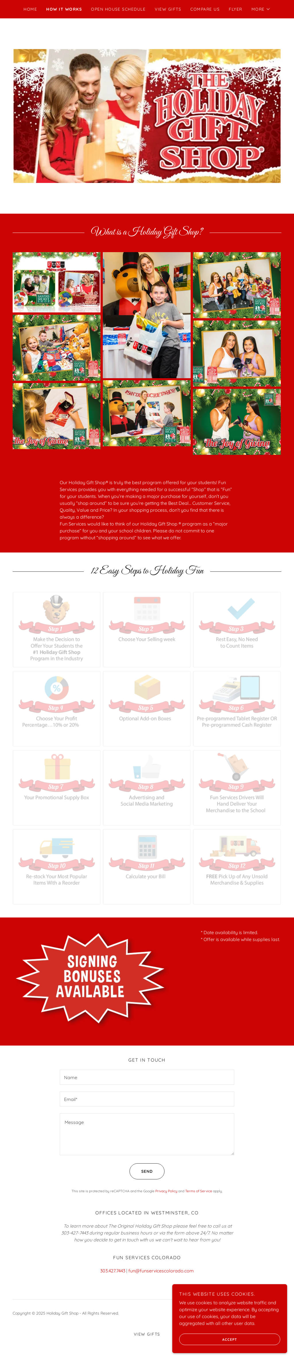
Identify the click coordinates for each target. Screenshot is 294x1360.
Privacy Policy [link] (166, 1191)
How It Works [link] (64, 9)
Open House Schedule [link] (118, 9)
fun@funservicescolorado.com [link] (161, 1271)
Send (141, 1171)
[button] (261, 9)
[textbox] (147, 1077)
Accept (208, 1339)
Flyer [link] (235, 9)
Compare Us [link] (205, 9)
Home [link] (30, 9)
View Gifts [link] (168, 9)
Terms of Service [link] (198, 1191)
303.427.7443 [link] (112, 1271)
